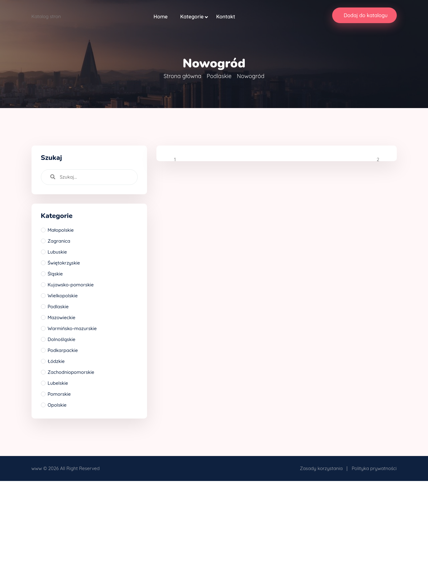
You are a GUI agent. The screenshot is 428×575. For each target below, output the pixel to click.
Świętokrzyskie (64, 263)
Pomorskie (59, 394)
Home (161, 16)
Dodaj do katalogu (366, 15)
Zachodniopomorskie (71, 372)
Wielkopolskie (63, 296)
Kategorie (192, 16)
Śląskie (55, 274)
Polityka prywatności (374, 468)
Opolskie (57, 405)
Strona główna (182, 76)
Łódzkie (56, 361)
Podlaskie (219, 76)
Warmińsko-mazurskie (72, 328)
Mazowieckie (62, 317)
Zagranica (59, 241)
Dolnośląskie (62, 339)
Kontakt (225, 16)
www (37, 468)
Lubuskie (57, 252)
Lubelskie (58, 383)
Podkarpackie (63, 350)
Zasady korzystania (321, 468)
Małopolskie (61, 230)
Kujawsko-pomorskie (71, 285)
